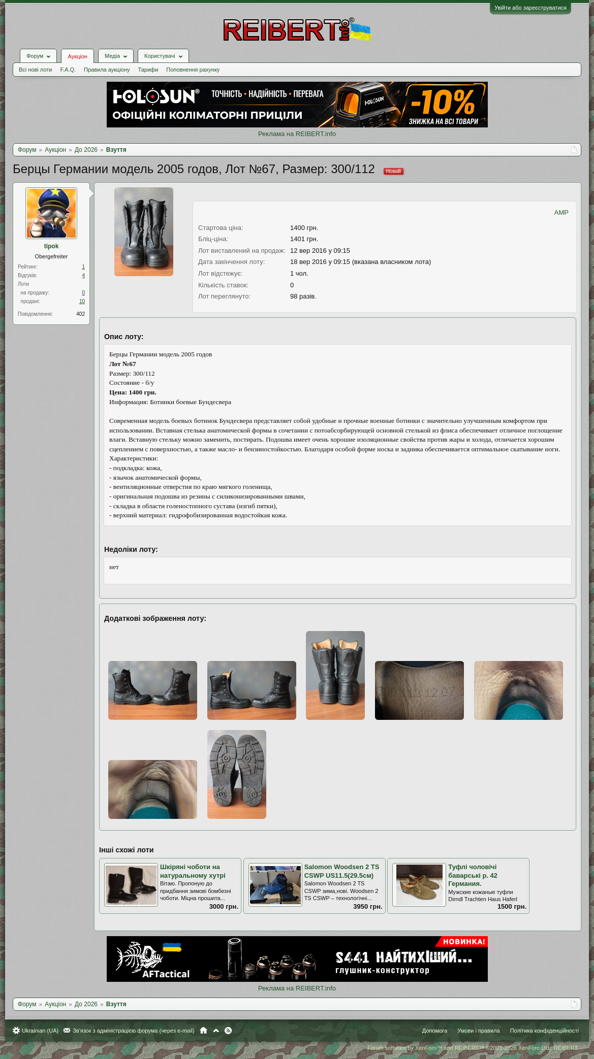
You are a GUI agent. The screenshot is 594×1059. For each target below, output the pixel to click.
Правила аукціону (107, 70)
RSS (228, 1030)
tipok (51, 246)
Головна (203, 1030)
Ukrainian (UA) (40, 1031)
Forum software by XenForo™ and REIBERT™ (473, 1048)
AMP (561, 212)
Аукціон (77, 56)
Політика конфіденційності (544, 1031)
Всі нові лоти (35, 70)
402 (80, 314)
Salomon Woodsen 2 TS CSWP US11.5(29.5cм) (342, 871)
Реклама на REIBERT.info (297, 134)
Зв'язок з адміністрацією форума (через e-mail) (134, 1031)
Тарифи (148, 70)
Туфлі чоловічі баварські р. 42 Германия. (472, 875)
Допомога (434, 1031)
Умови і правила (478, 1031)
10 (82, 301)
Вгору (216, 1030)
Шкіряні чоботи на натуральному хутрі (193, 871)
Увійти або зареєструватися (530, 8)
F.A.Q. (68, 70)
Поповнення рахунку (193, 70)
